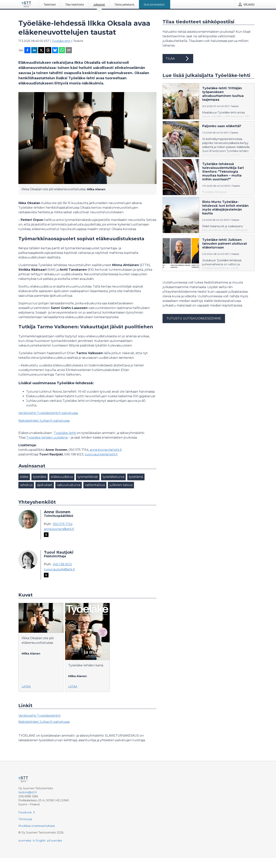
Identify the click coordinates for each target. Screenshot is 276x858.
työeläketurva (113, 477)
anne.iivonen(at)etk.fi (106, 450)
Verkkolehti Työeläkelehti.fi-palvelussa (48, 413)
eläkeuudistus (62, 477)
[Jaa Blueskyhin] (55, 50)
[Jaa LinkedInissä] (34, 50)
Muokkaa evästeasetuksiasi (36, 826)
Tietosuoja (25, 819)
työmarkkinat (87, 477)
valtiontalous (95, 485)
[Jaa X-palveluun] (41, 50)
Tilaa (178, 58)
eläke (24, 477)
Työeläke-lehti (61, 41)
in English (39, 840)
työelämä (136, 477)
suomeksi (24, 840)
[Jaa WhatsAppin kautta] (62, 50)
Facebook (25, 812)
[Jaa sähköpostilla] (69, 50)
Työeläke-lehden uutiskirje (47, 437)
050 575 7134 (62, 524)
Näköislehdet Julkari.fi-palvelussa (44, 420)
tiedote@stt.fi (27, 792)
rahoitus (26, 485)
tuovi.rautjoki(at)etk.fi (101, 454)
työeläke (39, 477)
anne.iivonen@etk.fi (59, 529)
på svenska (54, 840)
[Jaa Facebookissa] (27, 50)
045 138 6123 (62, 564)
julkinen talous (120, 485)
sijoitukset (44, 485)
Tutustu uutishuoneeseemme (193, 318)
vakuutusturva (68, 485)
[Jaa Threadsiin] (48, 50)
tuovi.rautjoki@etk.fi (59, 569)
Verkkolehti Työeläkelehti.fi (39, 715)
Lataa (26, 686)
